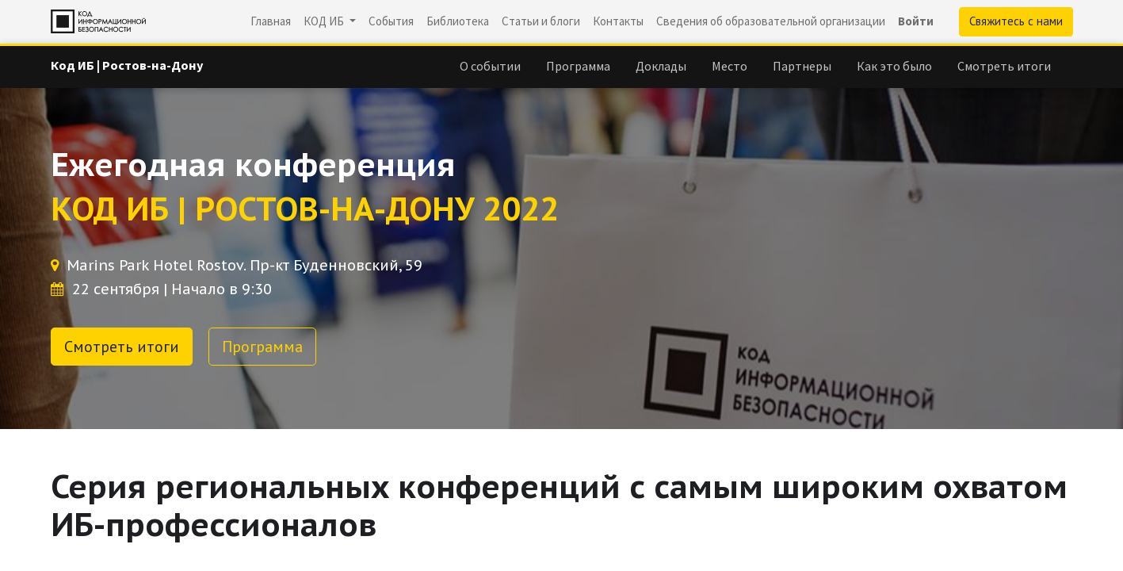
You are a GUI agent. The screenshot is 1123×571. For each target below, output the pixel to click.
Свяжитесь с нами (1016, 21)
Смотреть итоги (121, 346)
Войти (916, 21)
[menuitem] (270, 21)
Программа (262, 346)
